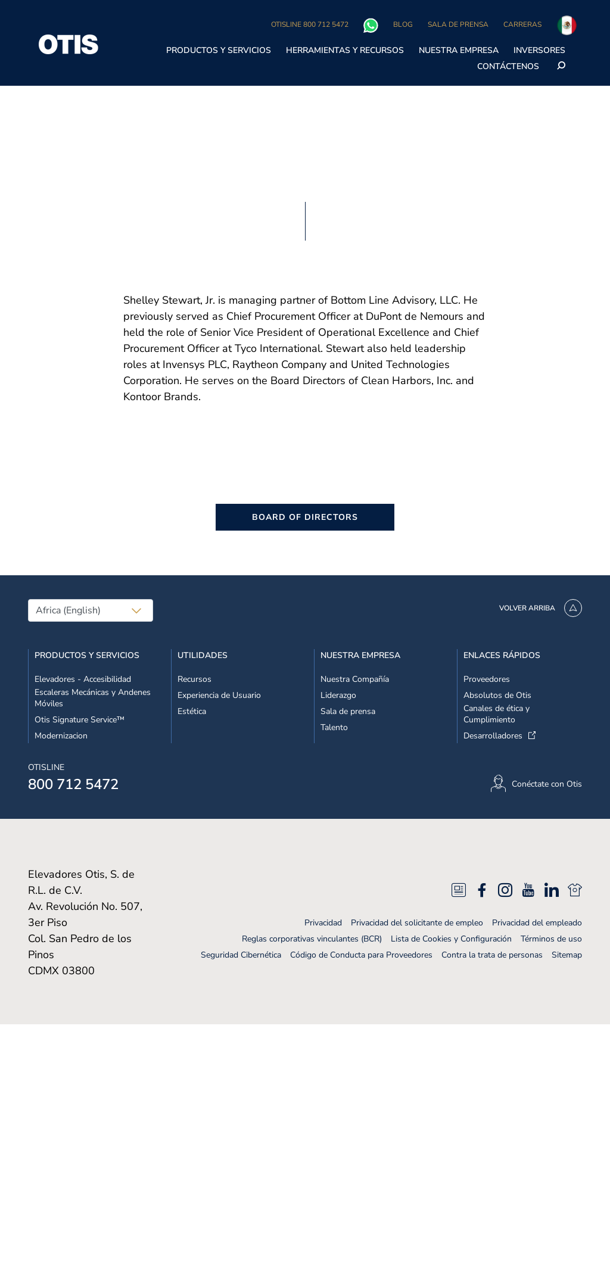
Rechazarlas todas (454, 43)
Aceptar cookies (454, 73)
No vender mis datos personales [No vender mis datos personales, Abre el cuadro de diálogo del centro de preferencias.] (454, 12)
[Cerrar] (591, 41)
